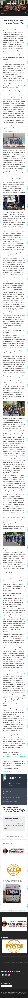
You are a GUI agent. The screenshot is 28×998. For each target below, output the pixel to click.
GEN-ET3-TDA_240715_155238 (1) (12, 771)
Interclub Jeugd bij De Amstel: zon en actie (14, 798)
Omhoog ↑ (14, 994)
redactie (6, 964)
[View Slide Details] (14, 851)
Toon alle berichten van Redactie (16, 784)
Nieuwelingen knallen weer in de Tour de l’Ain (13, 22)
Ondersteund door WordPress (11, 992)
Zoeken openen (25, 13)
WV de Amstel (14, 3)
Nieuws (7, 793)
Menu (5, 13)
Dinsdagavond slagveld (11, 801)
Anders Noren (20, 993)
